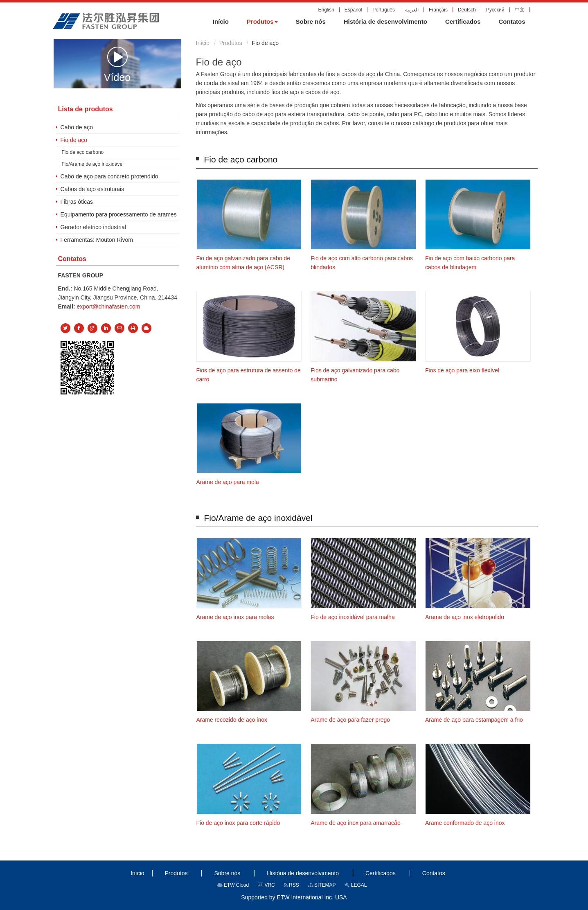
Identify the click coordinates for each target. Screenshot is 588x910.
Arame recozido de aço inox (232, 719)
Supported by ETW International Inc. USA (294, 897)
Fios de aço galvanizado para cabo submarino (355, 375)
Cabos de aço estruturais (92, 189)
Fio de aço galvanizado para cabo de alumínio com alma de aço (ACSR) (243, 262)
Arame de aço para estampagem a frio (474, 719)
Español (353, 9)
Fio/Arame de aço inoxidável (258, 518)
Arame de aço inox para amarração (355, 823)
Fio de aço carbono (241, 159)
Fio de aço (74, 140)
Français (438, 9)
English (326, 9)
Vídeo (117, 64)
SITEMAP (322, 885)
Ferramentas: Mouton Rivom (97, 240)
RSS (291, 885)
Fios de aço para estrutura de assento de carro (248, 375)
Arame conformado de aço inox (465, 823)
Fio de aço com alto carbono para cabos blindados (362, 262)
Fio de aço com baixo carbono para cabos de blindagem (470, 262)
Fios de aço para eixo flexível (462, 370)
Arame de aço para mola (227, 482)
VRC (266, 885)
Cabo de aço (77, 127)
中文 (520, 9)
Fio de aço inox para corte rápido (238, 823)
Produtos (230, 43)
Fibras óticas (77, 201)
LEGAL (356, 885)
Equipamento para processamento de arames (119, 214)
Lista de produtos (85, 109)
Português (383, 9)
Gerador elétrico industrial (93, 227)
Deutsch (467, 9)
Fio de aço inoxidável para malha (352, 617)
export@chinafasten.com (108, 306)
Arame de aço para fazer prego (350, 719)
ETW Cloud (233, 885)
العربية (412, 9)
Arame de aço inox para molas (235, 617)
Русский (495, 9)
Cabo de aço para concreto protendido (109, 176)
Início (203, 43)
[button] (262, 21)
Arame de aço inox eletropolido (464, 617)
